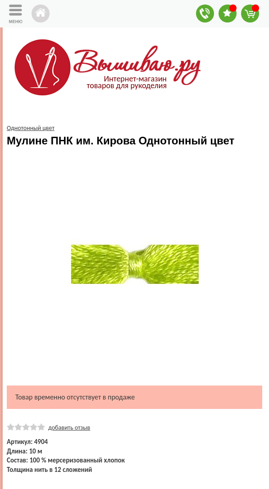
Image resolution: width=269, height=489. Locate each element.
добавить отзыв (69, 427)
